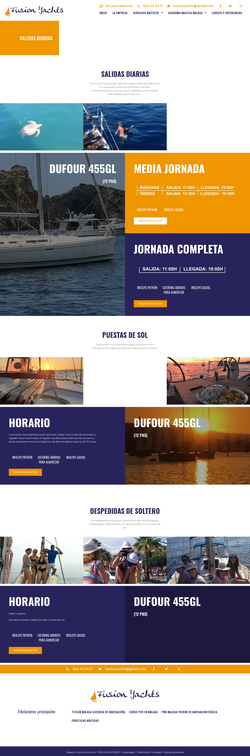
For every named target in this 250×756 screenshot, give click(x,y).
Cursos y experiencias (227, 13)
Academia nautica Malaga (187, 12)
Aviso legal (128, 752)
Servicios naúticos (148, 12)
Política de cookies (174, 752)
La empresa (120, 13)
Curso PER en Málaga (143, 712)
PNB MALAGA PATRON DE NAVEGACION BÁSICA (189, 712)
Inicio (103, 13)
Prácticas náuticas (85, 720)
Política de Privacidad (149, 752)
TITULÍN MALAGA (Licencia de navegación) (98, 712)
